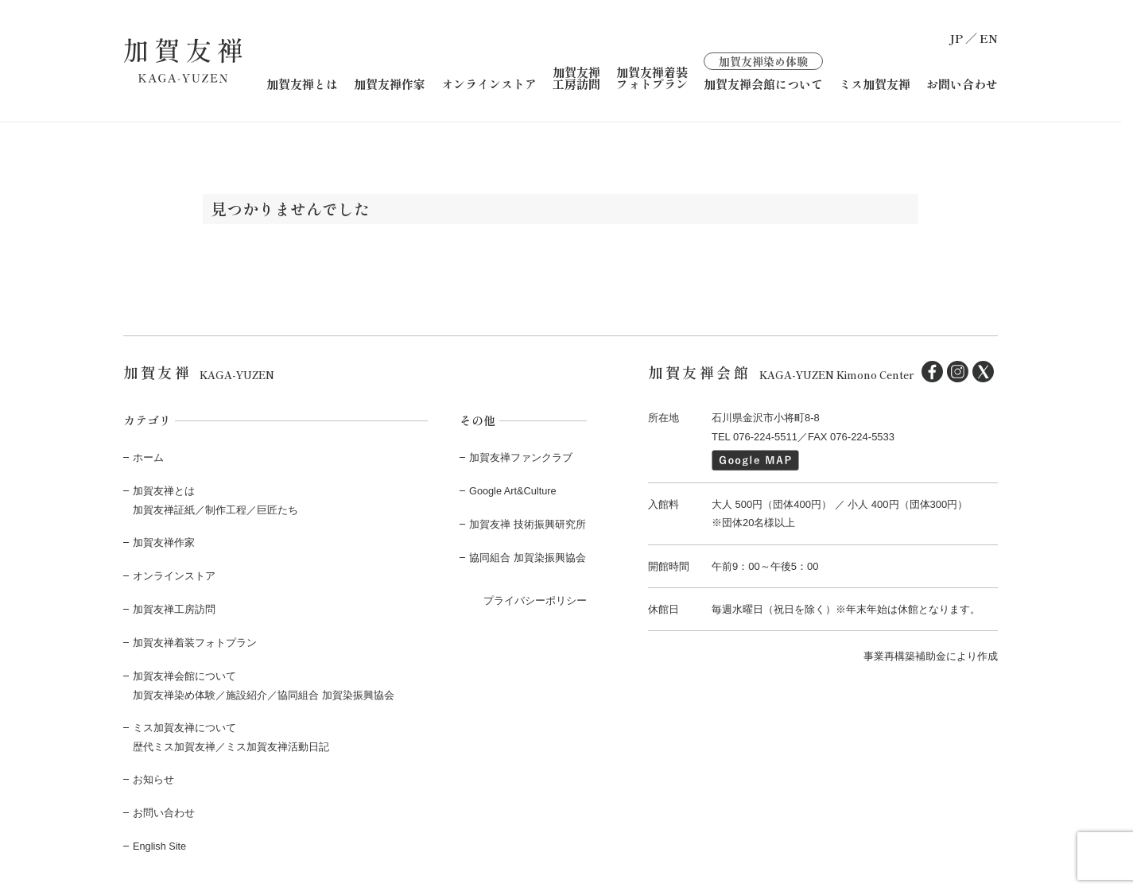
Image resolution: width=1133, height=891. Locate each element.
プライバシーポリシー (535, 598)
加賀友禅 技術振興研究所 (527, 523)
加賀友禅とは (302, 83)
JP (956, 37)
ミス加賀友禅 (874, 83)
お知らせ (153, 776)
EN (989, 37)
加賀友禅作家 (389, 83)
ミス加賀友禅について (184, 724)
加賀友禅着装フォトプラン (652, 77)
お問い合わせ (962, 83)
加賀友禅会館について (763, 70)
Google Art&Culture (513, 490)
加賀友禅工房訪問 (576, 77)
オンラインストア (489, 83)
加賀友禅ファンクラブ (520, 457)
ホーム (148, 457)
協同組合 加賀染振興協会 (527, 556)
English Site (160, 841)
